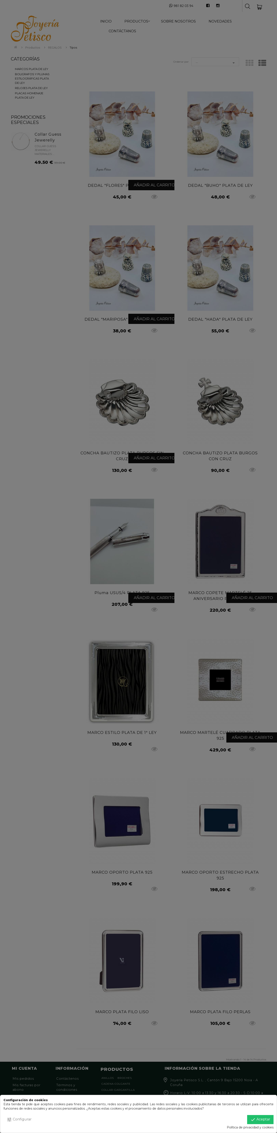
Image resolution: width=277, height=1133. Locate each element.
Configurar (19, 1119)
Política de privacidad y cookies (250, 1127)
